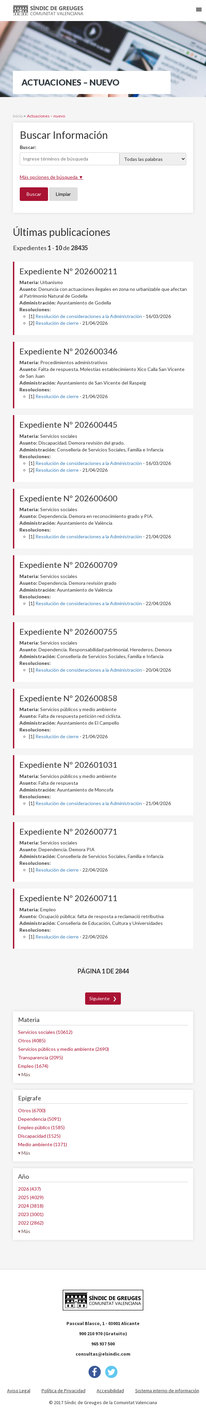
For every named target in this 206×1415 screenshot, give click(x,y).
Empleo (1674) (33, 1066)
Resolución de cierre (57, 323)
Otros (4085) (32, 1040)
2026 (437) (29, 1189)
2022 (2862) (31, 1223)
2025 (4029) (31, 1197)
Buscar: (28, 147)
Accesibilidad (110, 1391)
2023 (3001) (31, 1214)
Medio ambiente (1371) (42, 1144)
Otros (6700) (32, 1110)
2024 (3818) (31, 1206)
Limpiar (63, 194)
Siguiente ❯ (103, 998)
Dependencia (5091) (39, 1119)
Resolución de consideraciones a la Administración (88, 316)
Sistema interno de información (167, 1391)
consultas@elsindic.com (103, 1354)
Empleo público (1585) (41, 1127)
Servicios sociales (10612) (45, 1032)
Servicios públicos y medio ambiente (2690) (63, 1049)
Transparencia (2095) (40, 1057)
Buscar (34, 194)
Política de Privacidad (63, 1391)
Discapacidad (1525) (39, 1136)
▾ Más (24, 1074)
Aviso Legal (18, 1391)
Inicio (18, 115)
